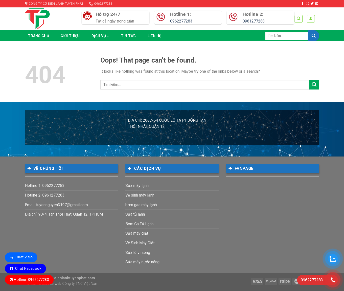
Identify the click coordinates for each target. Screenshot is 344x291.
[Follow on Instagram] (307, 3)
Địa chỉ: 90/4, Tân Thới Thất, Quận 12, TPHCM (64, 214)
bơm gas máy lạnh (141, 204)
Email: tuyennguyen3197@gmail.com (56, 204)
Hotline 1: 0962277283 (45, 185)
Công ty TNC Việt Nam (80, 284)
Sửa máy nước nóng (142, 262)
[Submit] (313, 35)
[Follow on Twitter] (312, 3)
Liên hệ (154, 36)
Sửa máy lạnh (137, 185)
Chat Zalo (24, 257)
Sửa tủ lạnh (135, 214)
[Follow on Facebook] (302, 3)
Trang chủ (38, 36)
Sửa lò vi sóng (137, 252)
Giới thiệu (70, 36)
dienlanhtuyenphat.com (74, 278)
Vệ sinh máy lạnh (139, 195)
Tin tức (128, 36)
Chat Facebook (28, 268)
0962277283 (181, 21)
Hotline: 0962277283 (31, 279)
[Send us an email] (316, 3)
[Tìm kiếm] (299, 19)
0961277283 (254, 21)
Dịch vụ (100, 36)
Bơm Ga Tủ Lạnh (139, 224)
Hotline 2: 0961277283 (45, 195)
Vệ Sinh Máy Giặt (140, 243)
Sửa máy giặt (136, 233)
